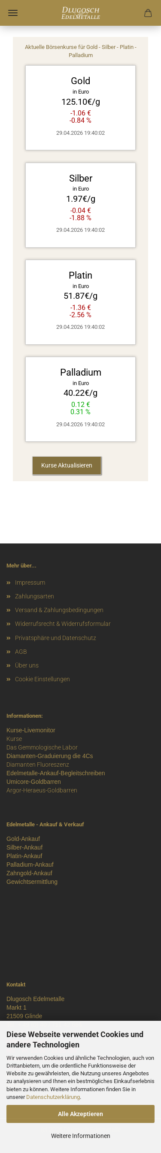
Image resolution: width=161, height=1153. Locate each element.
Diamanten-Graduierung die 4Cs (49, 755)
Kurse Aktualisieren (66, 465)
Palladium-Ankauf (30, 864)
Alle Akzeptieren (80, 1114)
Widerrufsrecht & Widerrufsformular (63, 623)
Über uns (27, 665)
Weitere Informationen (80, 1135)
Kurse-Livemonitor (30, 730)
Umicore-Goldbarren (33, 781)
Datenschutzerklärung (53, 1097)
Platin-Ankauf (24, 856)
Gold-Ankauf (23, 838)
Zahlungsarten (34, 596)
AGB (21, 651)
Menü (13, 12)
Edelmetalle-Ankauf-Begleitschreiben (55, 773)
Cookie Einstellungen (42, 679)
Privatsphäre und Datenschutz (55, 637)
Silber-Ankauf (24, 847)
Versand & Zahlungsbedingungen (59, 610)
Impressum (30, 582)
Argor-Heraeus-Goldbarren (41, 790)
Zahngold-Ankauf (29, 873)
